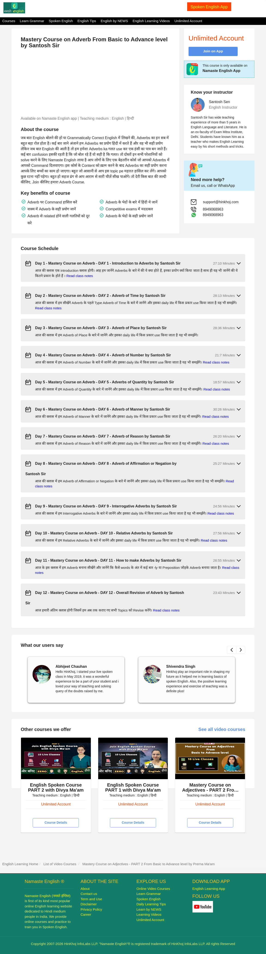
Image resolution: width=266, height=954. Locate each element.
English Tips (86, 21)
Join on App (213, 51)
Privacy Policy (91, 909)
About (85, 889)
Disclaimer (89, 904)
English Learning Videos (151, 21)
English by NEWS (114, 21)
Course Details (55, 822)
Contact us (89, 894)
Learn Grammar (32, 21)
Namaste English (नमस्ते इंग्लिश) (48, 896)
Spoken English (61, 21)
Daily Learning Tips (151, 904)
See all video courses (221, 729)
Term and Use (91, 899)
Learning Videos (148, 914)
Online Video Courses (153, 889)
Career (86, 914)
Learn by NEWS (148, 909)
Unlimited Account (188, 21)
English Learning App (208, 889)
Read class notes (79, 276)
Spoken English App (209, 7)
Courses (8, 21)
